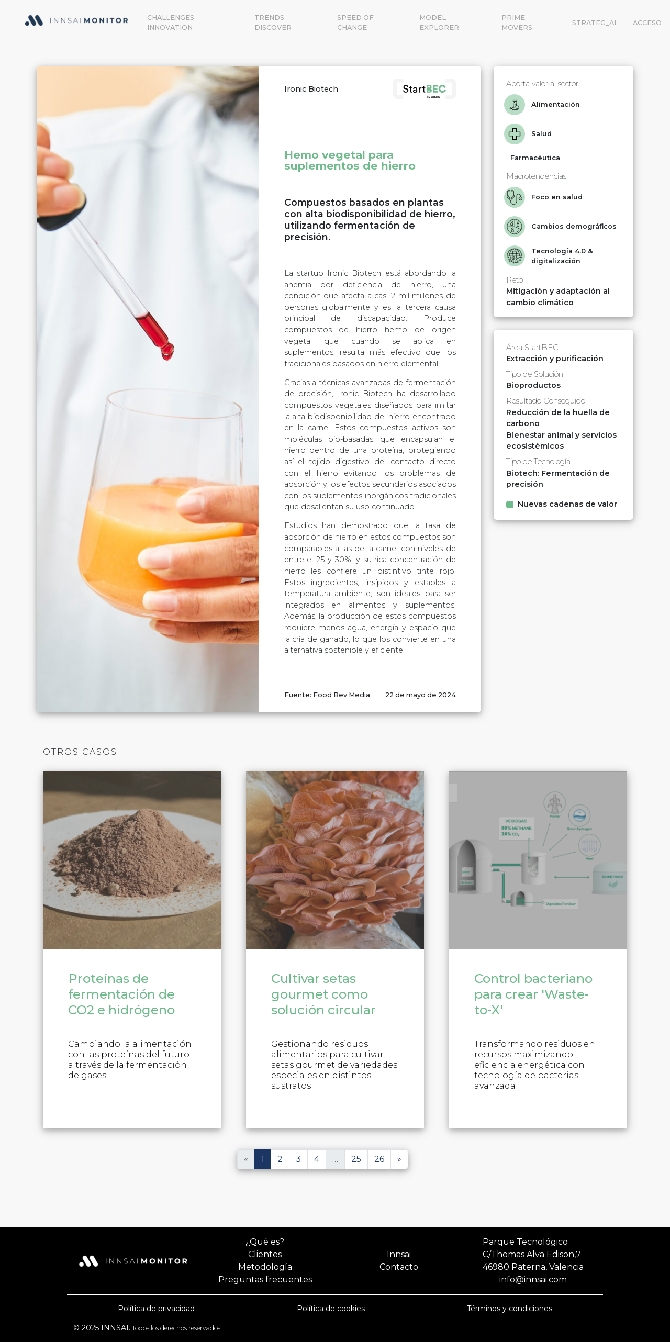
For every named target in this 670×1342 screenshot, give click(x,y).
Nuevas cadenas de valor (567, 504)
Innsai (399, 1254)
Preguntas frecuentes (265, 1279)
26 (379, 1159)
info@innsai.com (533, 1279)
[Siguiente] (399, 1159)
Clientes (265, 1254)
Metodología (265, 1267)
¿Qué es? (264, 1242)
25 (356, 1159)
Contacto (398, 1267)
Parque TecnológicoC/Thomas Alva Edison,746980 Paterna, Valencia (533, 1254)
